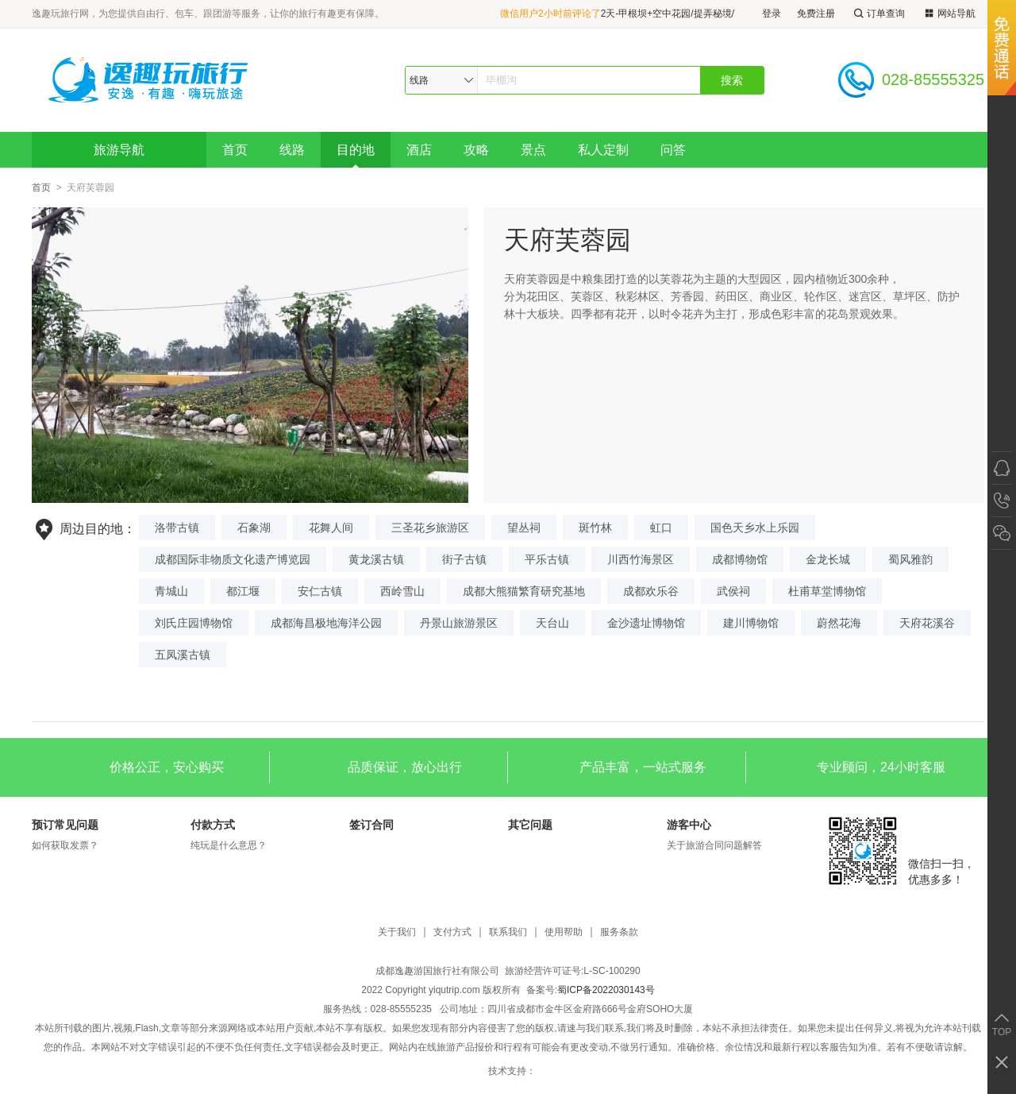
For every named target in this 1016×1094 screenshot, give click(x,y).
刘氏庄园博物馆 (194, 623)
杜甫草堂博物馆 (827, 591)
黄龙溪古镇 (376, 559)
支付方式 (452, 932)
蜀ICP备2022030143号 (606, 989)
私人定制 (603, 150)
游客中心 (689, 824)
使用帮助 (564, 932)
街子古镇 (464, 559)
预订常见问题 (65, 824)
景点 (533, 150)
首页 (235, 150)
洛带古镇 (177, 527)
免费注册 (816, 13)
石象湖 (254, 527)
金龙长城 (828, 559)
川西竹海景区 (640, 559)
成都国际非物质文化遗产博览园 (232, 559)
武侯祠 (733, 591)
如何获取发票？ (65, 845)
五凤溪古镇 (182, 654)
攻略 (476, 150)
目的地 (356, 150)
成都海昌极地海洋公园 (326, 623)
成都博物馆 (740, 559)
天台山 (552, 623)
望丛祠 (524, 527)
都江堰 (243, 591)
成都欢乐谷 (651, 591)
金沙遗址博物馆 (646, 623)
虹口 (661, 527)
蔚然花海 (839, 623)
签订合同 (371, 824)
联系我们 (508, 932)
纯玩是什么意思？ (228, 845)
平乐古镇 (547, 559)
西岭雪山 (402, 591)
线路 (292, 150)
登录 (771, 13)
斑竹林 (595, 527)
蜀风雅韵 (910, 559)
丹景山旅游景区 (459, 623)
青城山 (171, 591)
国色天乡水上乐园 (754, 527)
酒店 (419, 150)
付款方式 (212, 824)
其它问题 (530, 824)
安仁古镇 (320, 591)
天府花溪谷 (927, 623)
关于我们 (397, 932)
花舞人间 (331, 527)
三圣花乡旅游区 (430, 527)
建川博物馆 (751, 623)
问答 (673, 150)
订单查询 (878, 14)
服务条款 (619, 932)
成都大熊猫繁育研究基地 (524, 591)
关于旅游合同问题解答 (714, 845)
